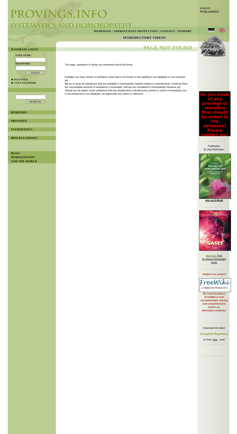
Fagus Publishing (208, 10)
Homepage (102, 31)
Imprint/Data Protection (136, 31)
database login (24, 49)
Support (185, 31)
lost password (25, 83)
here (215, 339)
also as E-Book (214, 200)
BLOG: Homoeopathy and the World (24, 157)
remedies (19, 112)
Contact (167, 31)
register (21, 79)
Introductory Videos (144, 37)
